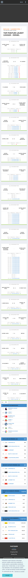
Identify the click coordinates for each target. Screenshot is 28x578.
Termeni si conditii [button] (19, 571)
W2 (13, 50)
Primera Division (13, 431)
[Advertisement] (14, 13)
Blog (21, 2)
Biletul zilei (6, 29)
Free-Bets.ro (12, 507)
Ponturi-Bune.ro (15, 293)
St (20, 49)
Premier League (12, 408)
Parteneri (14, 549)
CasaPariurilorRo (15, 126)
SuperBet (16, 67)
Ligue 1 (10, 412)
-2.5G (12, 67)
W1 (9, 308)
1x (10, 368)
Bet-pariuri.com (13, 530)
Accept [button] (7, 575)
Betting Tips (14, 554)
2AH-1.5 (12, 73)
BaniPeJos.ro (12, 527)
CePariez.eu (11, 442)
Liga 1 (9, 427)
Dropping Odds (14, 552)
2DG (10, 293)
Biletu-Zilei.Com (15, 338)
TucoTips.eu (11, 538)
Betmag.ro (15, 353)
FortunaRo (15, 175)
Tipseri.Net (11, 534)
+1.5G (10, 323)
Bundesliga (11, 416)
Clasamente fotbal (15, 29)
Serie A (10, 419)
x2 (14, 254)
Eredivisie (11, 423)
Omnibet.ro (11, 480)
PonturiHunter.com (15, 308)
